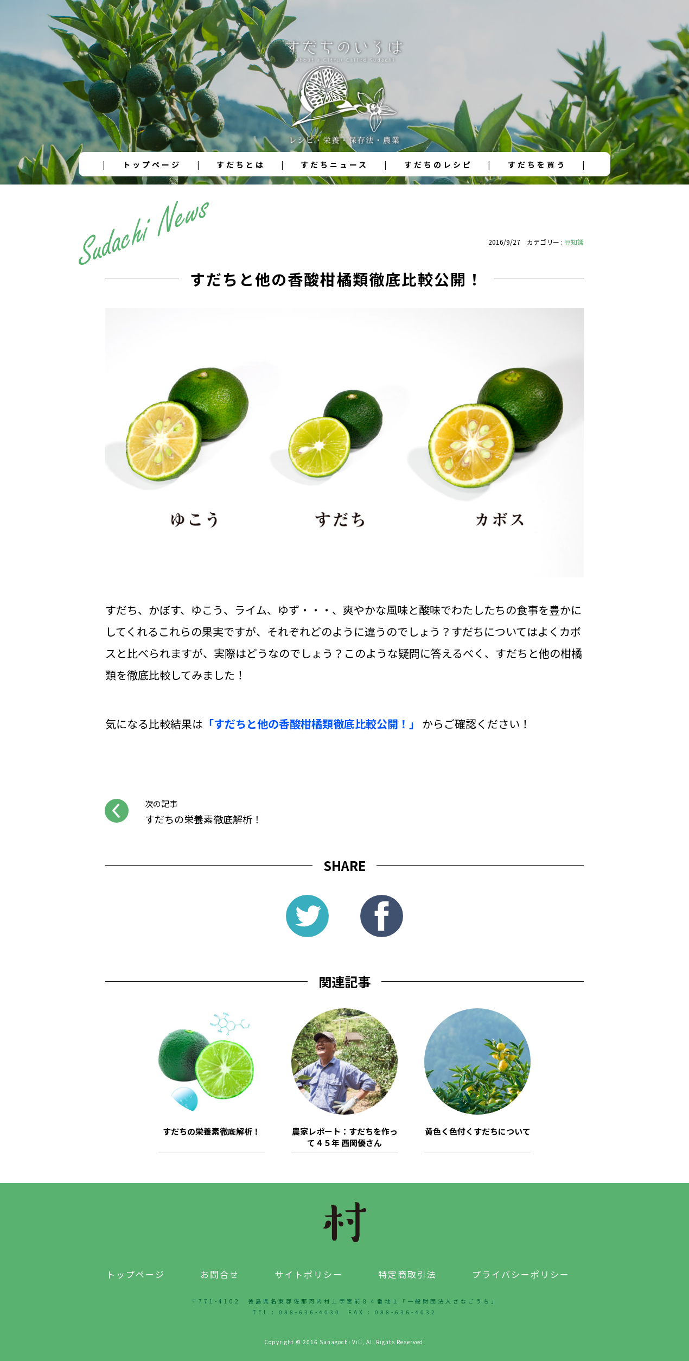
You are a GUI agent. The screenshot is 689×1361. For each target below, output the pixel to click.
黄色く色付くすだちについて (478, 1131)
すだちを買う (537, 164)
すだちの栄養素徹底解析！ (211, 1131)
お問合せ (219, 1274)
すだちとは (240, 164)
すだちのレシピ (438, 164)
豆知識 (574, 241)
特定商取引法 (407, 1274)
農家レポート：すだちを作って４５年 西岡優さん (345, 1136)
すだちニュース (334, 164)
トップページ (152, 164)
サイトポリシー (309, 1274)
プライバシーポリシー (521, 1274)
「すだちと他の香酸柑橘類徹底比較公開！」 (311, 724)
